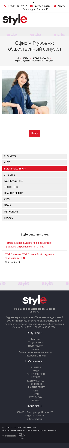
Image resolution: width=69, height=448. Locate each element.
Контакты (34, 406)
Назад (34, 133)
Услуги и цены (35, 342)
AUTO (7, 162)
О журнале (34, 333)
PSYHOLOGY (11, 211)
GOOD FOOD (11, 187)
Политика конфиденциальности (35, 352)
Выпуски (35, 339)
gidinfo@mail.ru (42, 6)
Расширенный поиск (35, 355)
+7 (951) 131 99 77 (17, 6)
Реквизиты (35, 349)
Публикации (34, 361)
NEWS (7, 205)
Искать (61, 6)
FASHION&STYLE (13, 180)
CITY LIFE (9, 174)
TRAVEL (8, 217)
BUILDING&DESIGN (15, 168)
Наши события (35, 346)
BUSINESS (10, 156)
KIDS (7, 199)
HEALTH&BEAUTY (14, 193)
